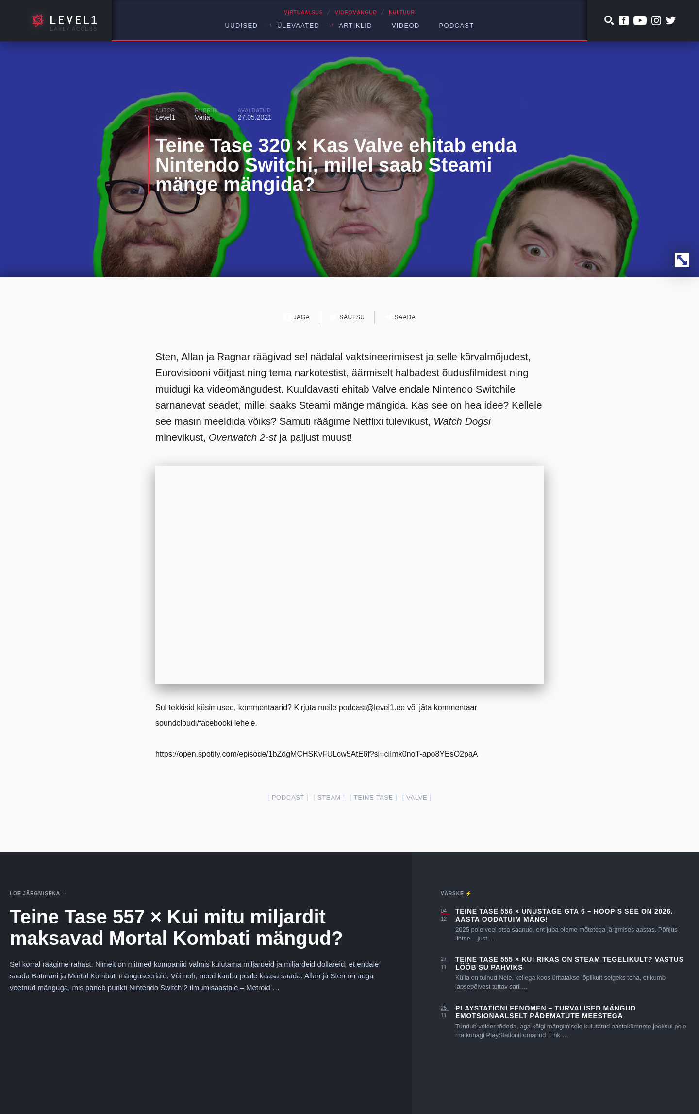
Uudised (241, 25)
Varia (202, 117)
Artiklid (355, 25)
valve (416, 797)
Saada (400, 317)
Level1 (165, 117)
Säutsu (347, 317)
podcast (288, 797)
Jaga (296, 317)
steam (329, 797)
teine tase (373, 797)
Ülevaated (298, 25)
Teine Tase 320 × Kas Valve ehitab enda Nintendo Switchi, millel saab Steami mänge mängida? (335, 165)
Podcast (456, 25)
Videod (406, 25)
